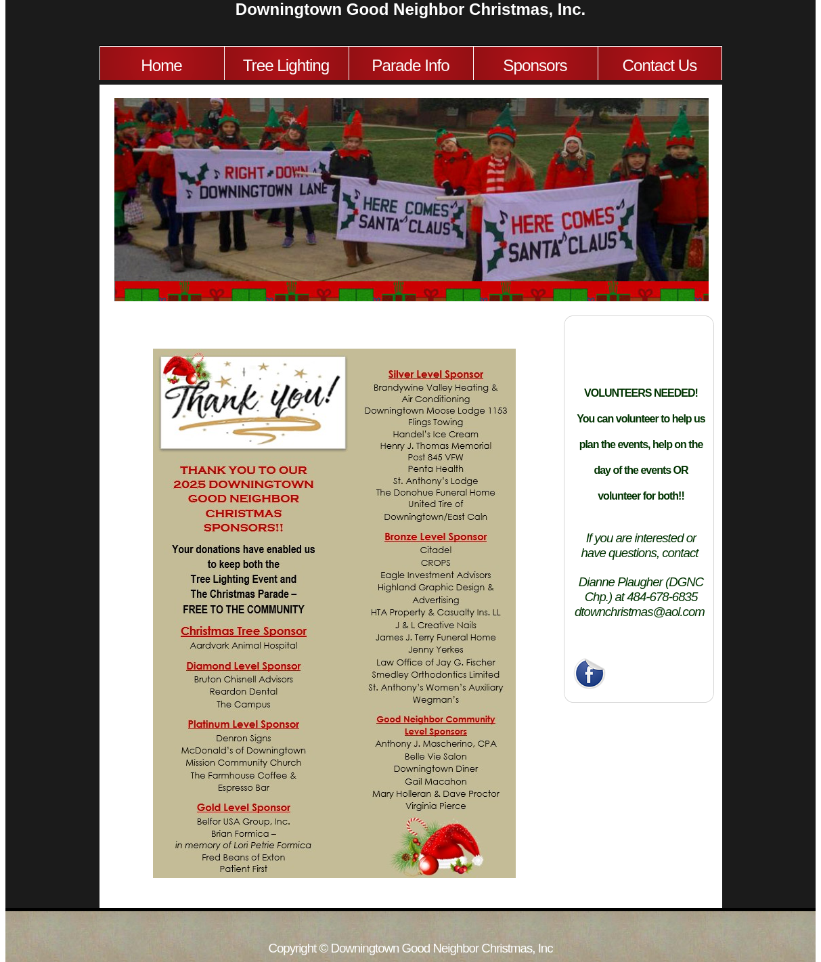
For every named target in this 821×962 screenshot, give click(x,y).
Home (161, 65)
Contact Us (660, 65)
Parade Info (410, 65)
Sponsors (535, 65)
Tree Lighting (286, 65)
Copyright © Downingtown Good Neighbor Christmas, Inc (410, 948)
